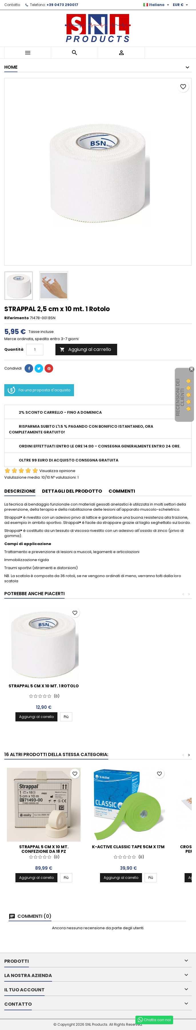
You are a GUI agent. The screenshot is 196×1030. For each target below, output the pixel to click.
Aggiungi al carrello (85, 349)
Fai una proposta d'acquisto (39, 390)
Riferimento (16, 318)
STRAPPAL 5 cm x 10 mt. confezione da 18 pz (44, 849)
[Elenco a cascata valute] (181, 5)
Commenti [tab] (122, 491)
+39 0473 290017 (62, 4)
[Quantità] (34, 349)
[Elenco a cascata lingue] (157, 5)
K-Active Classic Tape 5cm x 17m (128, 847)
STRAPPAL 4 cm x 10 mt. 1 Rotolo (44, 686)
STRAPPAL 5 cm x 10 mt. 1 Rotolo (128, 686)
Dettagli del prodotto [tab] (72, 491)
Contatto (12, 4)
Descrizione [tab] (19, 491)
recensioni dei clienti (180, 397)
